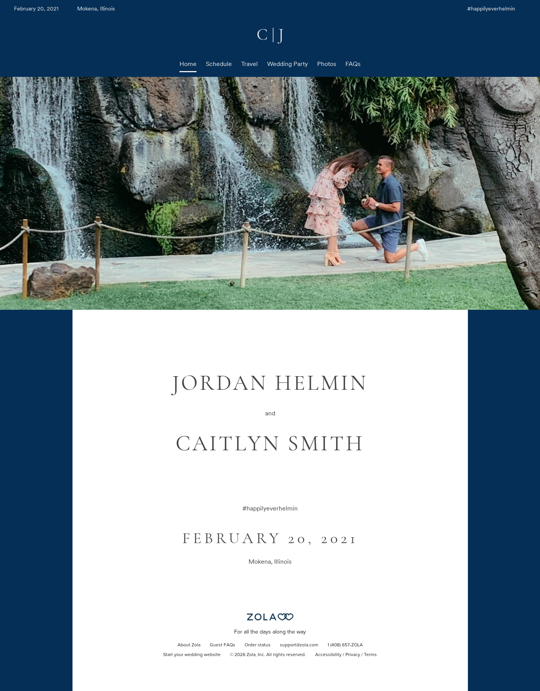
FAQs (353, 64)
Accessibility (328, 655)
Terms (370, 655)
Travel (249, 64)
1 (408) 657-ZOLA (345, 645)
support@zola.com (299, 645)
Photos (326, 64)
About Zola (189, 645)
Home (188, 64)
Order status (258, 645)
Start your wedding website (192, 655)
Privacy (352, 655)
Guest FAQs (222, 645)
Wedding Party (287, 64)
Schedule (219, 64)
